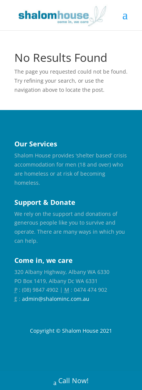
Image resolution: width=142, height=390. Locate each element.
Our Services (35, 143)
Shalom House (80, 330)
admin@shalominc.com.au (55, 298)
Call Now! (71, 381)
